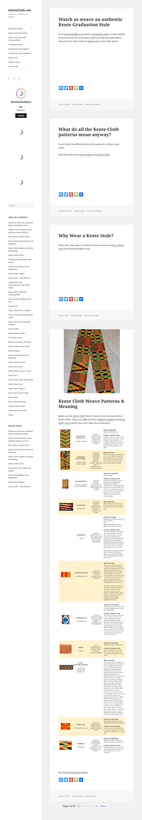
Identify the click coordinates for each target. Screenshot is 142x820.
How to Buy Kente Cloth (18, 393)
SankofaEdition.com (74, 34)
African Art (13, 306)
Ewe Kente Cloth (15, 337)
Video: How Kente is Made (19, 310)
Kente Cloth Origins (16, 273)
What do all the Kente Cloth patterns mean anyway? (89, 131)
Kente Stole (13, 57)
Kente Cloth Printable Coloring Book (17, 38)
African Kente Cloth (16, 333)
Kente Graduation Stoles (75, 772)
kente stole (93, 41)
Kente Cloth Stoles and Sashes (20, 380)
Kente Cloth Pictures (16, 362)
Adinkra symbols (106, 419)
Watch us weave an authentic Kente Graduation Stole (91, 21)
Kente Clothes (14, 351)
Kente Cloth (79, 416)
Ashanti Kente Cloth (16, 406)
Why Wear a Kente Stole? (19, 236)
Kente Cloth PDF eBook (17, 33)
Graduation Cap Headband (19, 53)
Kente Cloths (13, 329)
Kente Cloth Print (15, 384)
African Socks (14, 62)
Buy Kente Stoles (15, 28)
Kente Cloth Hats (15, 366)
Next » (103, 806)
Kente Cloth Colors (16, 255)
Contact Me (13, 66)
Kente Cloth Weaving (17, 401)
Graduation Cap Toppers (18, 49)
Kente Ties (12, 375)
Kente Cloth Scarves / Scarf (19, 371)
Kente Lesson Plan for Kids (19, 342)
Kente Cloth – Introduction (19, 278)
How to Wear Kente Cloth (19, 346)
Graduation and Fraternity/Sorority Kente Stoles (19, 285)
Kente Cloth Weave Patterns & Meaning (91, 403)
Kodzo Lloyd (78, 104)
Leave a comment (93, 104)
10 (96, 806)
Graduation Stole (15, 44)
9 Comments (90, 796)
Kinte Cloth (13, 397)
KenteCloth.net (19, 10)
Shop (10, 415)
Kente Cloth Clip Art (16, 388)
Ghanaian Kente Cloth (17, 410)
